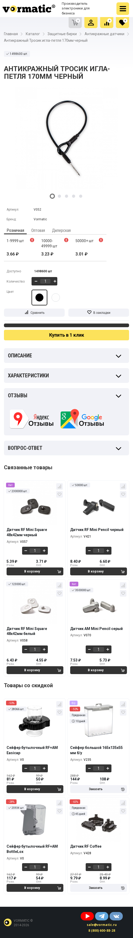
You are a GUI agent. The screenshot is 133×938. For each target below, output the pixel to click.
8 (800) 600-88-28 (101, 930)
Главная (11, 34)
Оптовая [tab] (38, 230)
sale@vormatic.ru (102, 925)
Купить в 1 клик (66, 335)
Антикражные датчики (104, 34)
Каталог (33, 34)
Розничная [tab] (15, 230)
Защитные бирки (62, 34)
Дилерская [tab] (61, 230)
